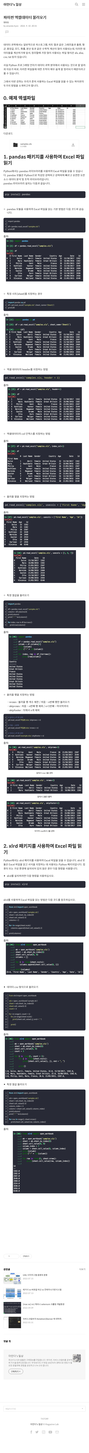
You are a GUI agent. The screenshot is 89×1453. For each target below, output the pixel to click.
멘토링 (6, 22)
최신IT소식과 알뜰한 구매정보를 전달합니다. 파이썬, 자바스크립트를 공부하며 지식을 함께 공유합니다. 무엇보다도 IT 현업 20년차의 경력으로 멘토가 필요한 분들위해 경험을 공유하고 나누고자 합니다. (40, 1365)
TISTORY (44, 1421)
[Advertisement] (44, 1223)
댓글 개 (7, 1343)
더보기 (82, 1271)
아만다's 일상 (13, 4)
